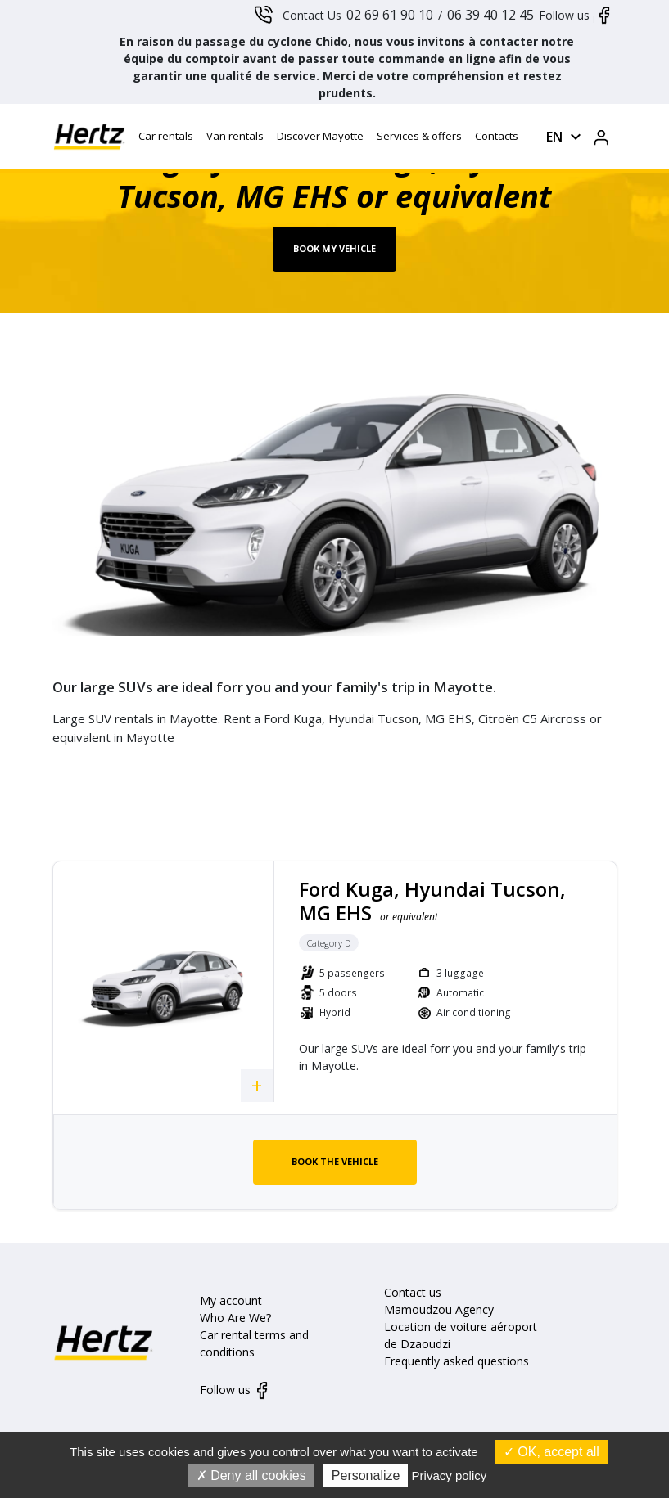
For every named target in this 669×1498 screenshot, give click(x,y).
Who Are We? (235, 1317)
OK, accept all (551, 1452)
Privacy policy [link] (449, 1475)
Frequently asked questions (456, 1361)
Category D (328, 943)
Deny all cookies (251, 1475)
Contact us (412, 1292)
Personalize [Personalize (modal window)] (366, 1475)
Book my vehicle (334, 248)
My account (231, 1300)
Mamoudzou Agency (439, 1309)
